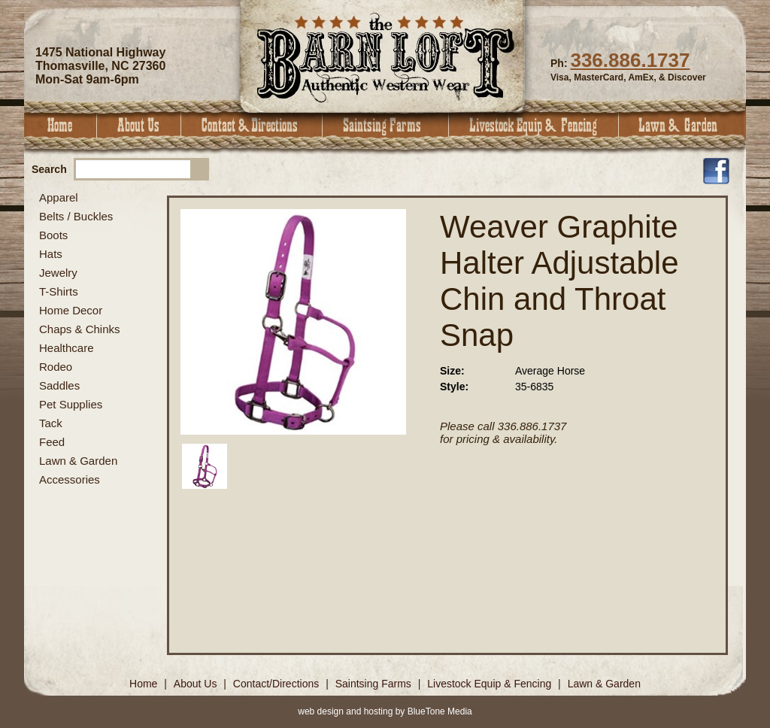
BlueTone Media (440, 711)
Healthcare (66, 347)
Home (60, 125)
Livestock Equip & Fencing (534, 125)
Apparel (58, 197)
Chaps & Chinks (79, 329)
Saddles (59, 385)
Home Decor (70, 310)
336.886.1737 (630, 60)
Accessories (69, 479)
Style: (454, 387)
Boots (53, 235)
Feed (52, 441)
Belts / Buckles (76, 216)
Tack (50, 423)
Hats (50, 253)
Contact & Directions (252, 125)
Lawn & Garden (682, 125)
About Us (139, 125)
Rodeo (55, 366)
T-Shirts (58, 291)
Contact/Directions (277, 684)
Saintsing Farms (386, 125)
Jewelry (58, 272)
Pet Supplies (70, 404)
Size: (452, 371)
